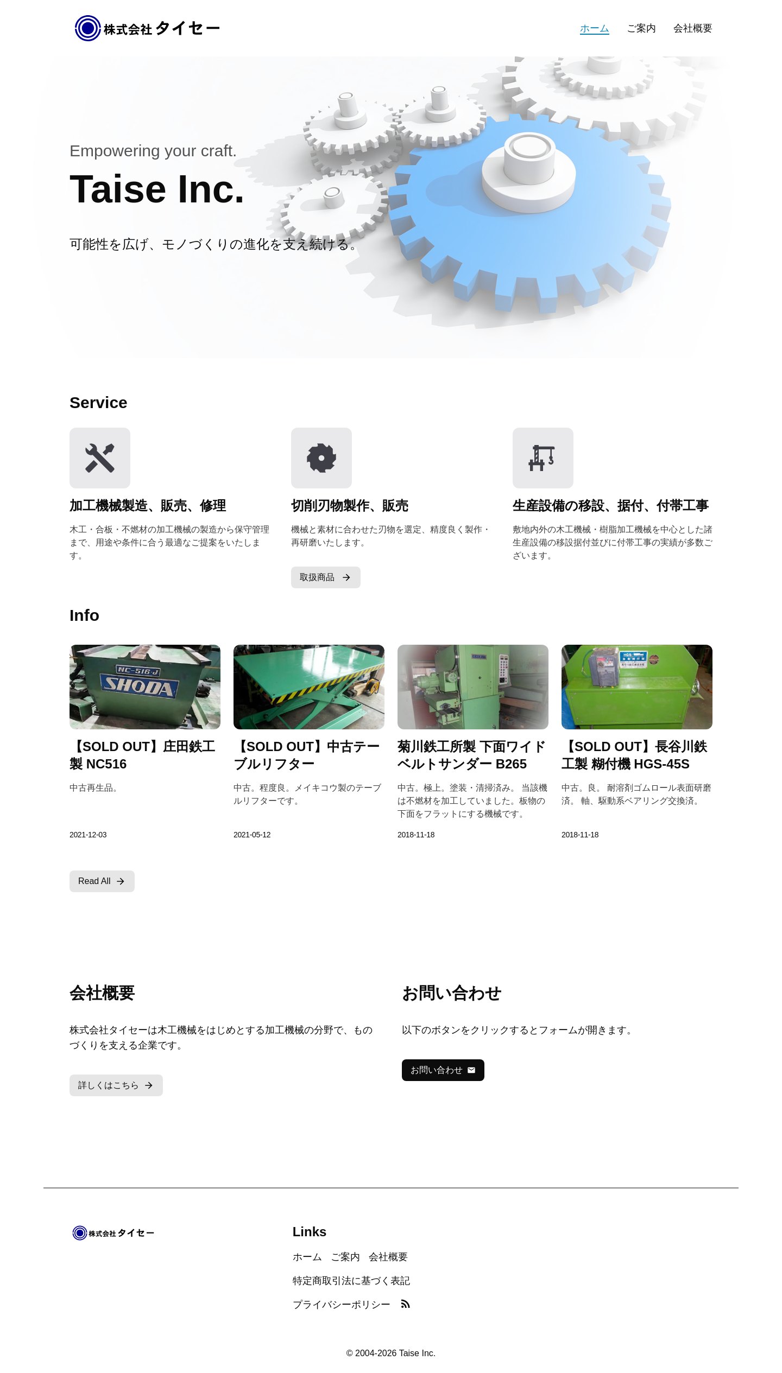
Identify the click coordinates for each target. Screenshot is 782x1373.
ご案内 (641, 28)
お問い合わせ (443, 1070)
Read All (102, 881)
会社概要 (692, 28)
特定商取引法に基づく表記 (351, 1280)
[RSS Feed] (405, 1304)
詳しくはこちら (116, 1085)
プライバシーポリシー (341, 1304)
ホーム (594, 28)
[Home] (148, 28)
